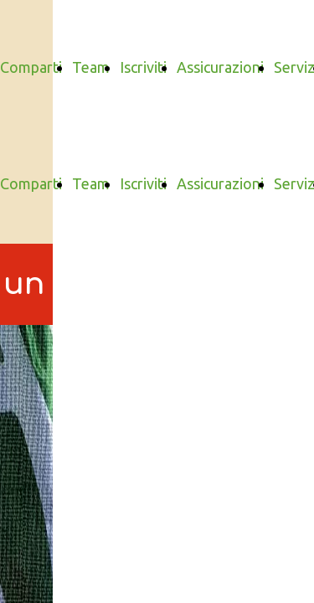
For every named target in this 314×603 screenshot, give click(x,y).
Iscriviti (143, 67)
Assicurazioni (220, 67)
